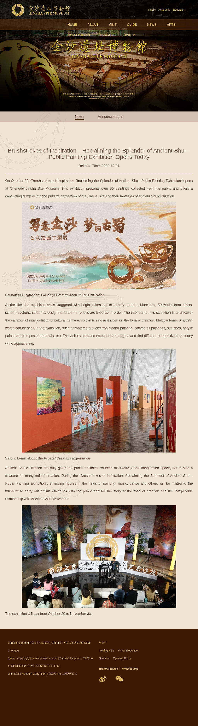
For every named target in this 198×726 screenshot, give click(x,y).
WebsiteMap (130, 668)
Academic (164, 9)
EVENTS (106, 35)
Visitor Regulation (128, 650)
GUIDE (132, 24)
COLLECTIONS (79, 35)
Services (104, 658)
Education (179, 9)
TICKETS (129, 35)
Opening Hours (122, 658)
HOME (72, 24)
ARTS (171, 24)
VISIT (113, 24)
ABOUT (92, 24)
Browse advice (108, 668)
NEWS (151, 24)
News (79, 117)
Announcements (110, 117)
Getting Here (106, 650)
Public (152, 9)
